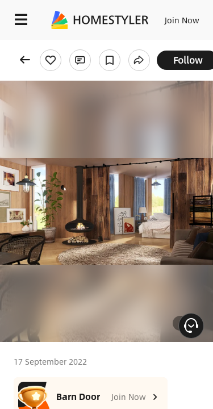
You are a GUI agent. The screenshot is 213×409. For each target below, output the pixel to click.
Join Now (182, 20)
